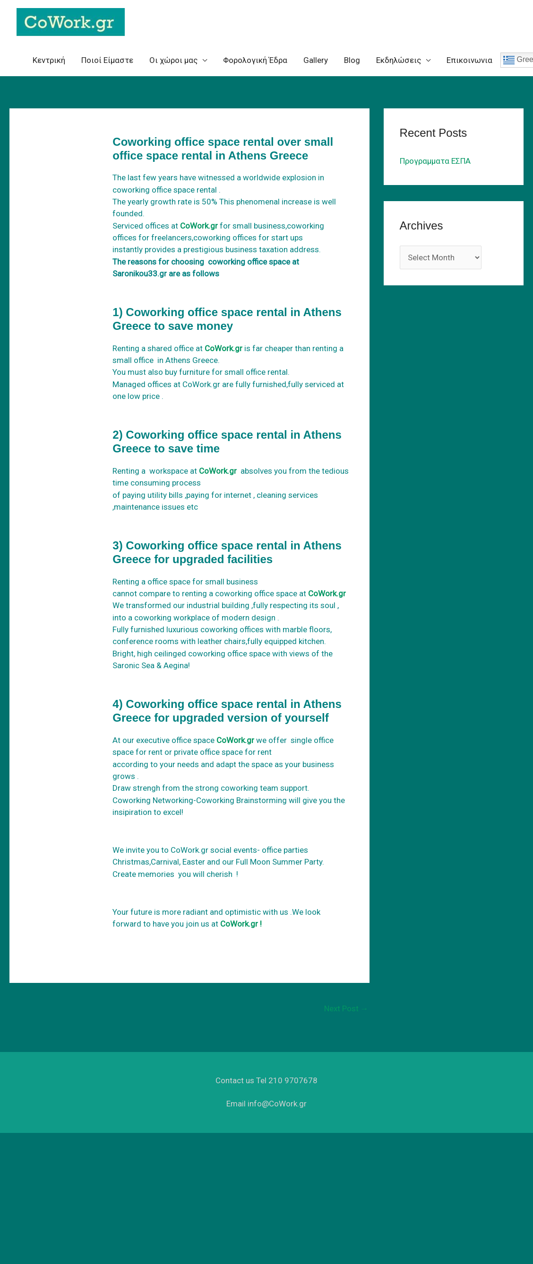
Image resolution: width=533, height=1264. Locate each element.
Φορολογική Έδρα (255, 60)
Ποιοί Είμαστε (107, 60)
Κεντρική (49, 60)
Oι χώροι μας (173, 60)
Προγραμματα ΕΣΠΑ (435, 161)
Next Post (346, 1008)
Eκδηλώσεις (398, 60)
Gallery (315, 60)
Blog (352, 60)
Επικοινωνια (469, 60)
